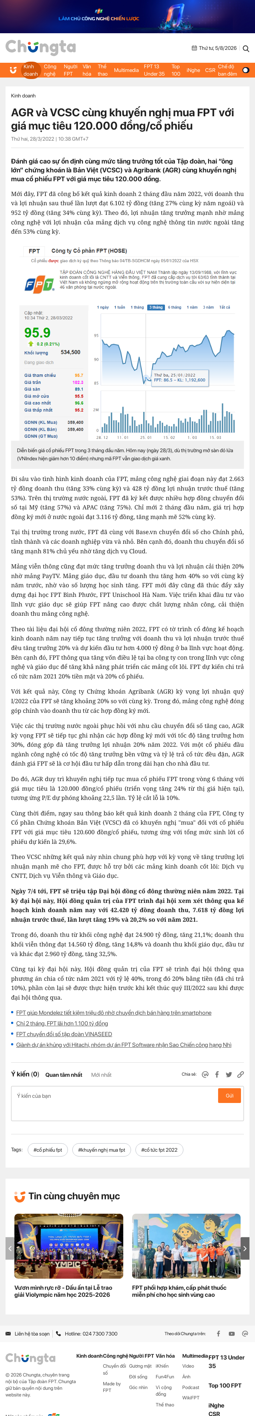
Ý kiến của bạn (127, 1095)
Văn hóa (87, 70)
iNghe (193, 70)
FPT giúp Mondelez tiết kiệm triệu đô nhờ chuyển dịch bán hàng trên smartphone (113, 1012)
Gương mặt (140, 1350)
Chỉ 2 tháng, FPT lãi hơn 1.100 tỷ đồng (62, 1023)
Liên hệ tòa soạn (27, 1318)
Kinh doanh (30, 70)
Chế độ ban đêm (233, 70)
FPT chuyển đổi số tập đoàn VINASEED (64, 1034)
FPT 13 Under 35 (154, 70)
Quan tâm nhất (63, 1075)
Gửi (230, 1096)
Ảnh (186, 1361)
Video (188, 1350)
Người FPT (70, 70)
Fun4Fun (165, 1361)
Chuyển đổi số (114, 1353)
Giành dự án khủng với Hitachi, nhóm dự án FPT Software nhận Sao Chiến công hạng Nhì (123, 1044)
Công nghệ (50, 70)
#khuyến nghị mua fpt (101, 1134)
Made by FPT (112, 1371)
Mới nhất (101, 1075)
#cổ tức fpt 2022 (159, 1134)
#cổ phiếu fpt (48, 1134)
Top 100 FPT (225, 1370)
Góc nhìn (138, 1371)
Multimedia (126, 70)
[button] (245, 1232)
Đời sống (138, 1361)
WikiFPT (191, 1382)
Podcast (190, 1371)
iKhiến (162, 1350)
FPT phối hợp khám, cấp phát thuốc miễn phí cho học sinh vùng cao (179, 1276)
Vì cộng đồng (164, 1375)
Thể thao (102, 70)
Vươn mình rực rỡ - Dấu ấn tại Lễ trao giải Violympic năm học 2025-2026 (63, 1276)
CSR (209, 70)
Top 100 (176, 70)
